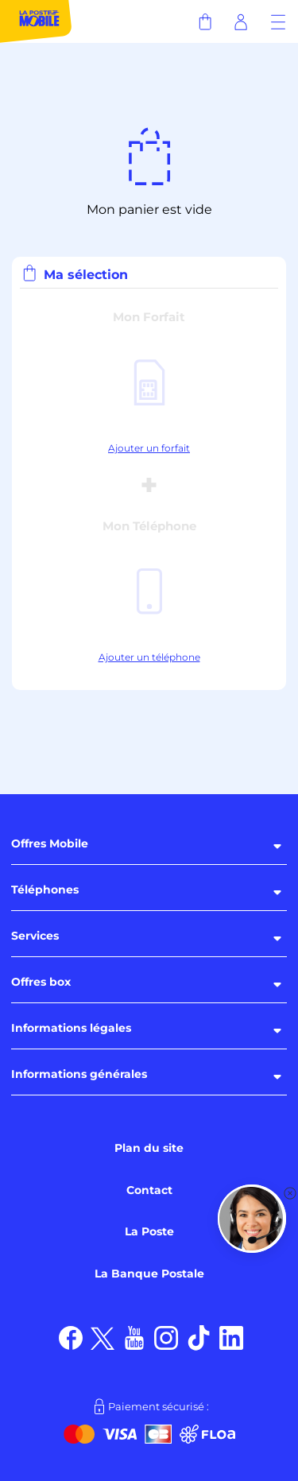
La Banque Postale (149, 1273)
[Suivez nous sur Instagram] (166, 1337)
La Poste (149, 1231)
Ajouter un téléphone (149, 657)
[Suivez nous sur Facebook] (71, 1337)
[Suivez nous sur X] (102, 1337)
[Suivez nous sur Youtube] (134, 1337)
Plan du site (149, 1148)
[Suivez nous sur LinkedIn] (231, 1337)
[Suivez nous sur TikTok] (199, 1337)
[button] (252, 1218)
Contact (149, 1190)
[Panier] (205, 21)
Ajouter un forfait (149, 448)
